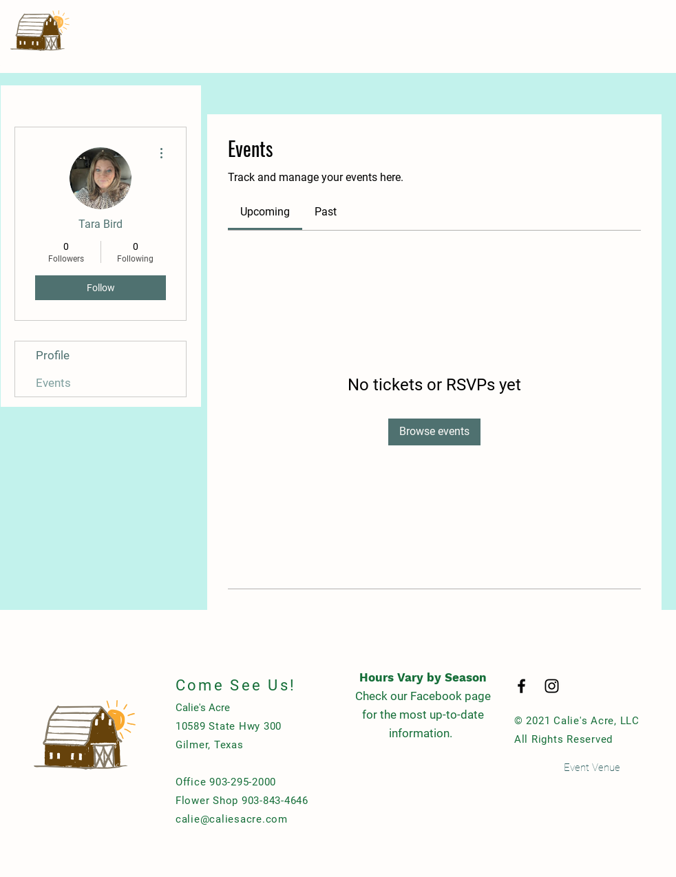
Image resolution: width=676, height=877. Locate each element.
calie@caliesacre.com (232, 819)
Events (53, 383)
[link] (265, 211)
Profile (53, 355)
